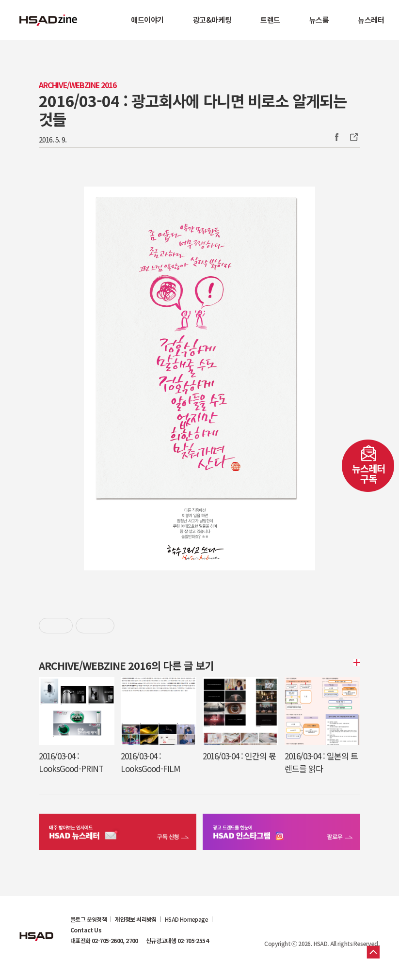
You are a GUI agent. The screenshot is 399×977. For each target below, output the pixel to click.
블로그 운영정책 (88, 919)
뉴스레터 (371, 20)
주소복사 (353, 137)
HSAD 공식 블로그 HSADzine (48, 20)
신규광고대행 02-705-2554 (177, 941)
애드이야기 (147, 20)
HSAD (36, 929)
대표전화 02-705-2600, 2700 (104, 941)
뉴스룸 (319, 20)
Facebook (336, 137)
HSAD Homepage (186, 919)
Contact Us (85, 930)
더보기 (355, 662)
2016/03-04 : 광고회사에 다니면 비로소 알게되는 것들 (193, 109)
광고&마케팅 (212, 20)
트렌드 (270, 20)
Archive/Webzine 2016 (77, 85)
